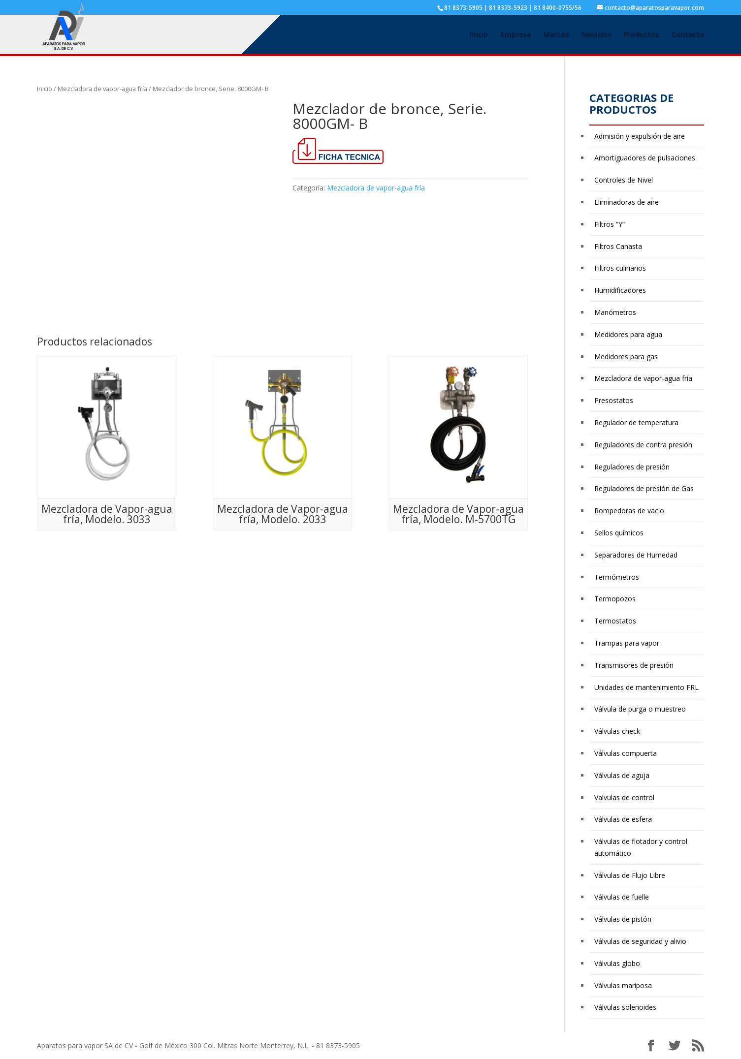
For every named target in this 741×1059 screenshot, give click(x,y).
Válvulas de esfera (623, 819)
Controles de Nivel (623, 180)
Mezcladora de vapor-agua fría (102, 88)
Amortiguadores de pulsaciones (644, 157)
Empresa (516, 35)
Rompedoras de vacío (629, 510)
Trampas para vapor (626, 643)
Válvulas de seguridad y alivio (640, 941)
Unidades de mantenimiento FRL (646, 687)
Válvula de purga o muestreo (640, 709)
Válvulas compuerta (625, 753)
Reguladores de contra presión (643, 444)
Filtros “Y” (609, 224)
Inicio (479, 35)
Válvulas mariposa (623, 985)
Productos (641, 35)
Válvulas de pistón (622, 919)
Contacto (688, 35)
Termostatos (615, 620)
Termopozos (615, 598)
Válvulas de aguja (621, 775)
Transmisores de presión (634, 665)
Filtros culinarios (620, 268)
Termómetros (616, 577)
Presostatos (613, 400)
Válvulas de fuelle (621, 897)
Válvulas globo (617, 963)
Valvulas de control (624, 797)
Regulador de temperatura (636, 422)
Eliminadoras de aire (626, 202)
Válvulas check (617, 731)
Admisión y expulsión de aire (639, 136)
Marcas (556, 35)
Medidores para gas (626, 356)
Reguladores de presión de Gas (644, 488)
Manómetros (615, 312)
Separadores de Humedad (635, 555)
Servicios (596, 35)
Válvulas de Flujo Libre (629, 875)
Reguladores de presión (632, 466)
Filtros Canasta (618, 246)
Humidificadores (620, 290)
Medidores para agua (628, 334)
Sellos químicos (619, 532)
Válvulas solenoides (625, 1007)
